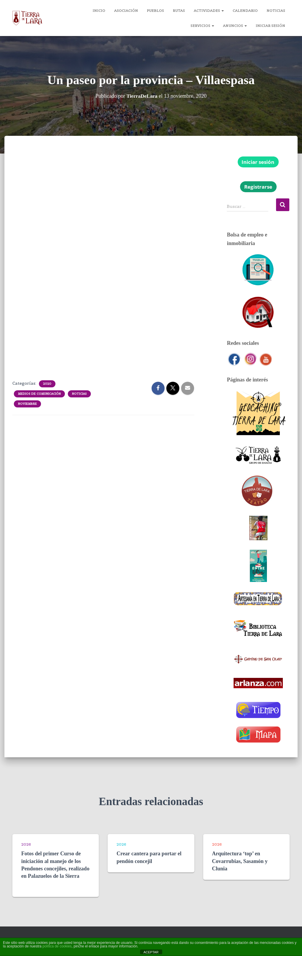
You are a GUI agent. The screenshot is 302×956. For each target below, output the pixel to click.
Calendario (245, 10)
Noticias (276, 10)
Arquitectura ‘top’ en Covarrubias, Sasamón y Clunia (240, 861)
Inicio (99, 10)
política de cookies (57, 946)
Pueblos (155, 10)
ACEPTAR (150, 952)
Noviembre (27, 404)
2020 (47, 384)
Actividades (209, 10)
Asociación (126, 10)
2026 (26, 844)
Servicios (202, 25)
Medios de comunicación (39, 394)
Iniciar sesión (270, 25)
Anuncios (235, 25)
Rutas (179, 10)
